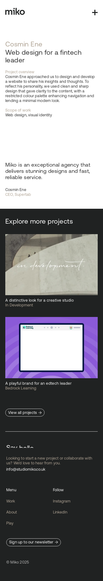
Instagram (62, 501)
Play (9, 523)
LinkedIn (60, 512)
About (11, 512)
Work (10, 501)
